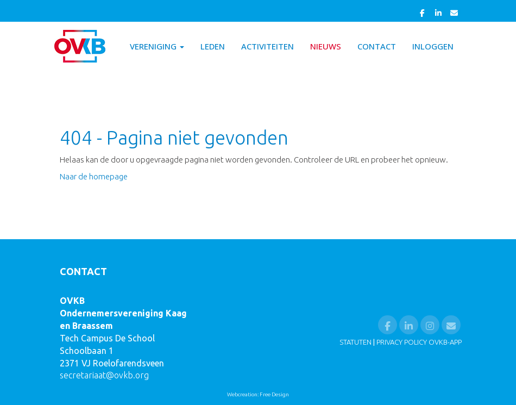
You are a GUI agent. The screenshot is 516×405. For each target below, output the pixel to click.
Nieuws (325, 46)
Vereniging (157, 46)
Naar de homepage (94, 176)
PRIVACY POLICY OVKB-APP (419, 342)
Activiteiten (267, 46)
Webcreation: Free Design (258, 394)
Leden (212, 46)
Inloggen (433, 46)
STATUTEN (355, 342)
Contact (376, 46)
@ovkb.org (104, 375)
